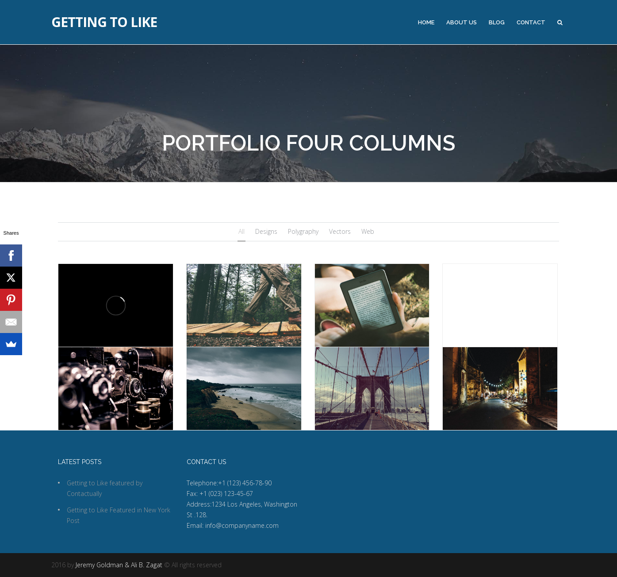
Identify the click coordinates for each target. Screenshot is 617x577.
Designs (266, 231)
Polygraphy (303, 231)
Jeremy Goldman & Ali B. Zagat (119, 565)
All (241, 231)
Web (367, 231)
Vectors (340, 231)
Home (426, 22)
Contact (531, 22)
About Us (461, 22)
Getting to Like (104, 22)
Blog (497, 22)
